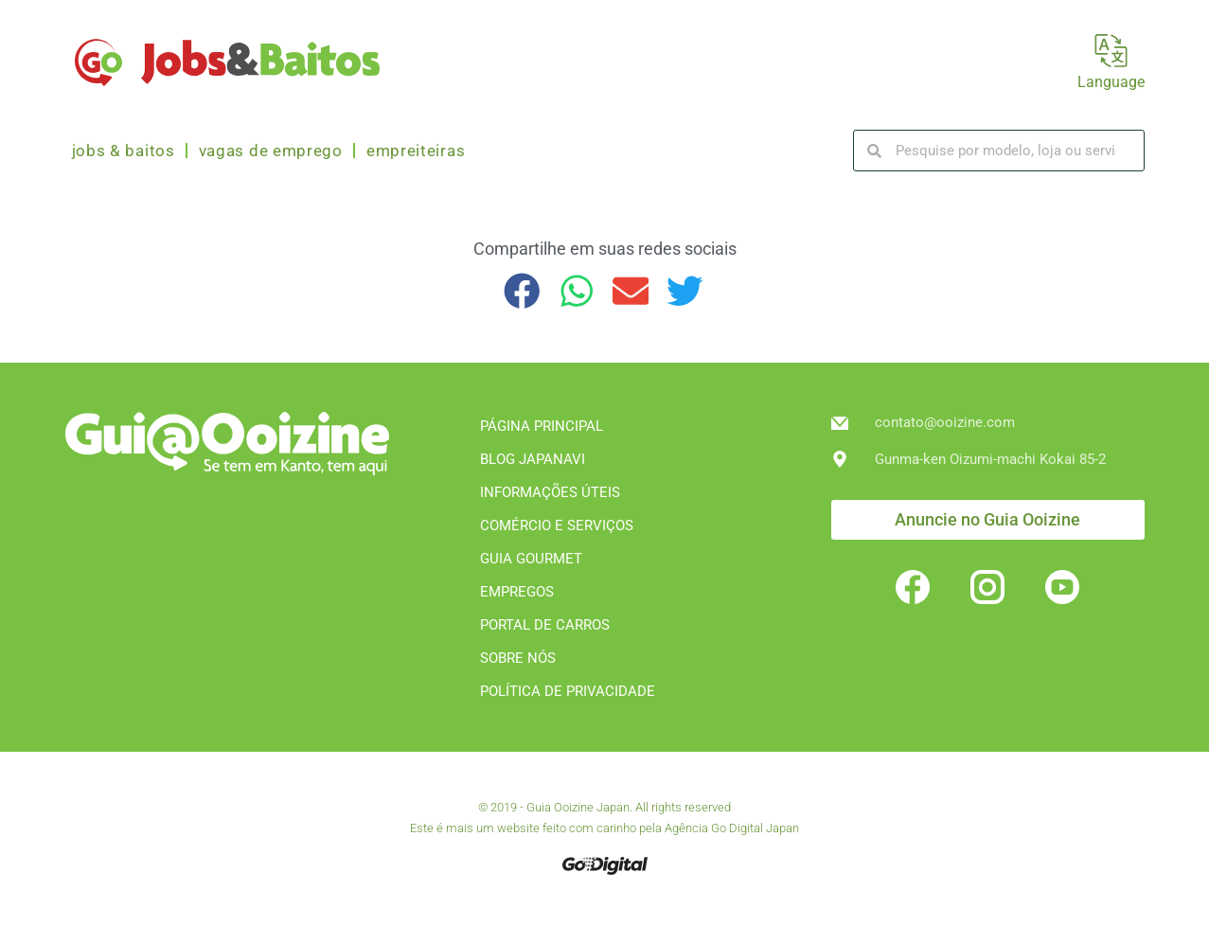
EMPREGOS (517, 591)
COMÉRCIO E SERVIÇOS (556, 525)
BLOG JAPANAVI (532, 459)
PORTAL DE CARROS (545, 624)
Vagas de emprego (271, 150)
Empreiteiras (415, 150)
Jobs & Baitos (123, 150)
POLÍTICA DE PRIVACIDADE (567, 691)
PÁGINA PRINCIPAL (541, 426)
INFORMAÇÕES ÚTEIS (550, 492)
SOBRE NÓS (518, 658)
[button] (523, 291)
